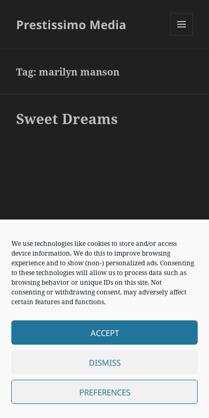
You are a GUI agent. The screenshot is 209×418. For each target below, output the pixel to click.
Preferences (104, 392)
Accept (104, 332)
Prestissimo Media (71, 24)
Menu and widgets (182, 35)
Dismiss (105, 362)
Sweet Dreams (67, 118)
